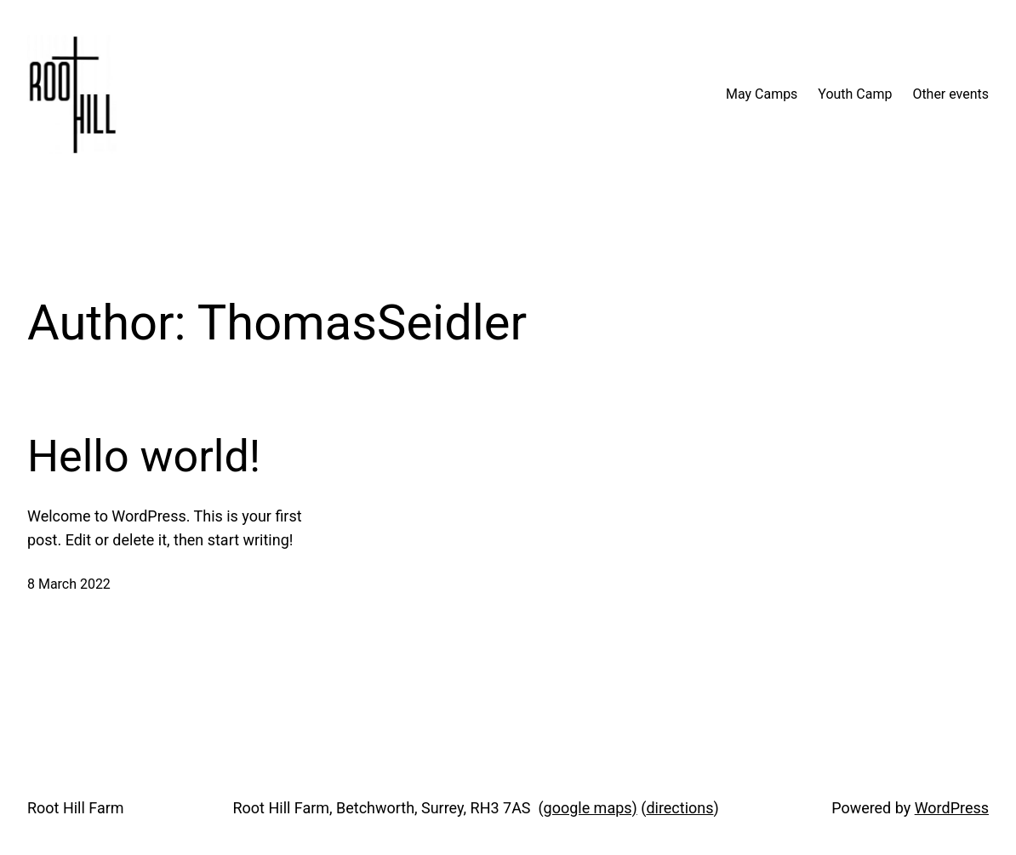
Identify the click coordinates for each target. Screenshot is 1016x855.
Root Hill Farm (75, 808)
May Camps (761, 94)
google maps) (590, 808)
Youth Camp (855, 94)
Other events (950, 94)
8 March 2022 (69, 584)
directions (679, 808)
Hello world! (143, 456)
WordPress (952, 808)
